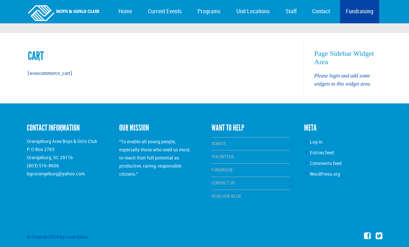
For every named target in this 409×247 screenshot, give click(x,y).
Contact (321, 11)
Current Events (165, 11)
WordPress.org (325, 174)
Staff (291, 11)
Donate (218, 143)
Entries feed (322, 152)
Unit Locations (253, 11)
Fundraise (222, 170)
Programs (209, 11)
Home (125, 11)
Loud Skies (76, 237)
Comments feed (326, 163)
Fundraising (359, 11)
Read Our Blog (226, 196)
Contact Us (223, 183)
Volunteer (222, 156)
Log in (316, 142)
